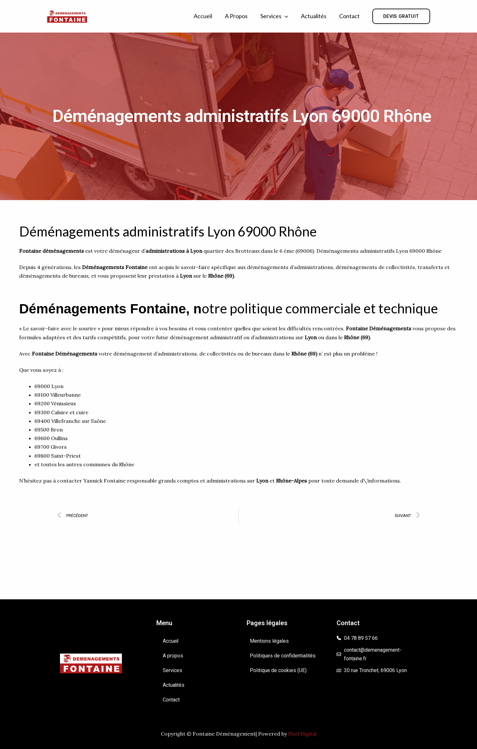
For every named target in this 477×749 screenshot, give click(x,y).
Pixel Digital (302, 733)
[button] (284, 16)
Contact (349, 15)
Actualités (313, 15)
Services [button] (274, 16)
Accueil (203, 15)
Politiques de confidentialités (283, 656)
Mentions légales (269, 641)
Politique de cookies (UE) (278, 670)
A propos (236, 15)
